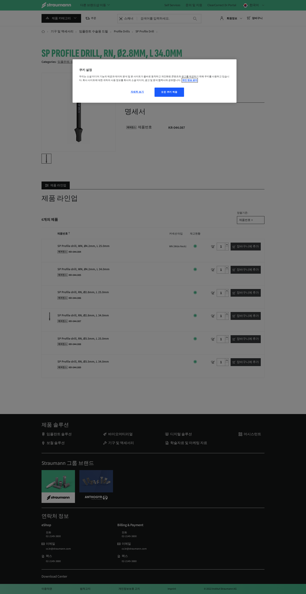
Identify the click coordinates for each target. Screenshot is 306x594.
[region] (154, 81)
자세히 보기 (137, 92)
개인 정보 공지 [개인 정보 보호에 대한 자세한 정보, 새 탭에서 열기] (189, 80)
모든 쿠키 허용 (169, 92)
